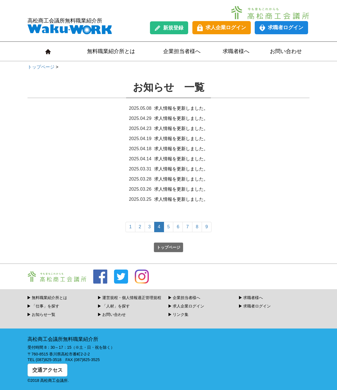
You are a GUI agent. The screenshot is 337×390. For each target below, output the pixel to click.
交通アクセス (47, 370)
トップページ (41, 67)
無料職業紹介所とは (111, 51)
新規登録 (169, 28)
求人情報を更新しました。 (181, 108)
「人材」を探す (116, 306)
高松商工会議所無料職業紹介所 (70, 26)
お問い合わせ (286, 51)
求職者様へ (236, 51)
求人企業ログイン (221, 27)
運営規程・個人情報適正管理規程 (131, 297)
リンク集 (180, 314)
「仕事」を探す (45, 306)
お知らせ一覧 (43, 314)
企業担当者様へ (182, 51)
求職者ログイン (281, 27)
